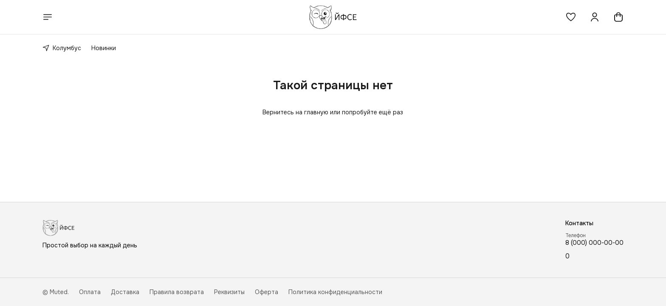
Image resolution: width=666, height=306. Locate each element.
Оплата (90, 292)
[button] (571, 17)
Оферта (266, 292)
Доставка (125, 292)
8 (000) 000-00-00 (594, 242)
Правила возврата (177, 292)
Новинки (103, 48)
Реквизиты (229, 292)
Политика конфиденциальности (335, 292)
